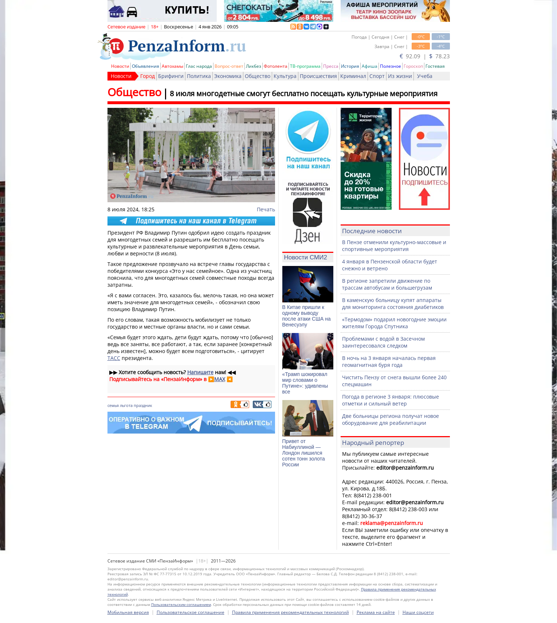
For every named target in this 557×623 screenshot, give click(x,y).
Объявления (145, 66)
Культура (285, 76)
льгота (126, 405)
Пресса (330, 66)
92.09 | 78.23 (425, 56)
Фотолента (275, 66)
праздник (143, 405)
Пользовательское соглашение (190, 612)
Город (147, 76)
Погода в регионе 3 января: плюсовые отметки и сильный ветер (390, 400)
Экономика (228, 76)
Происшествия (318, 76)
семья (113, 405)
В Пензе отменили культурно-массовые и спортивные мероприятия (394, 245)
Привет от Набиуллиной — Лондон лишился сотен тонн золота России (303, 452)
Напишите (200, 372)
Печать (266, 209)
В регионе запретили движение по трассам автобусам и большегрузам (387, 284)
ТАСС (113, 357)
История (350, 66)
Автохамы (172, 66)
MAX (219, 379)
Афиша (369, 66)
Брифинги (171, 76)
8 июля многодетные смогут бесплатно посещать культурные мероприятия (304, 93)
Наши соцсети (418, 612)
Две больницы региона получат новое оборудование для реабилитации (390, 419)
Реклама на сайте (376, 612)
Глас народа (199, 66)
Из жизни (400, 76)
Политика (199, 76)
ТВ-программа (305, 66)
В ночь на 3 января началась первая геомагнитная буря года (389, 361)
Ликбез (253, 66)
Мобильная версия (128, 612)
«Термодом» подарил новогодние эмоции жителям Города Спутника (394, 323)
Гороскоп (413, 66)
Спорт (377, 76)
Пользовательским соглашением (181, 604)
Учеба (424, 76)
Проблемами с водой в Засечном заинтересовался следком (383, 342)
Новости (120, 66)
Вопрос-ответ (229, 66)
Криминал (353, 76)
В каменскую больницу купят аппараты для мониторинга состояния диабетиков (393, 303)
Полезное (390, 66)
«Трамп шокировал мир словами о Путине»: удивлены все (305, 383)
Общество (257, 76)
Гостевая (435, 66)
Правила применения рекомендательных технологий (290, 612)
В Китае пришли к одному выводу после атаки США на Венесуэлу (306, 316)
